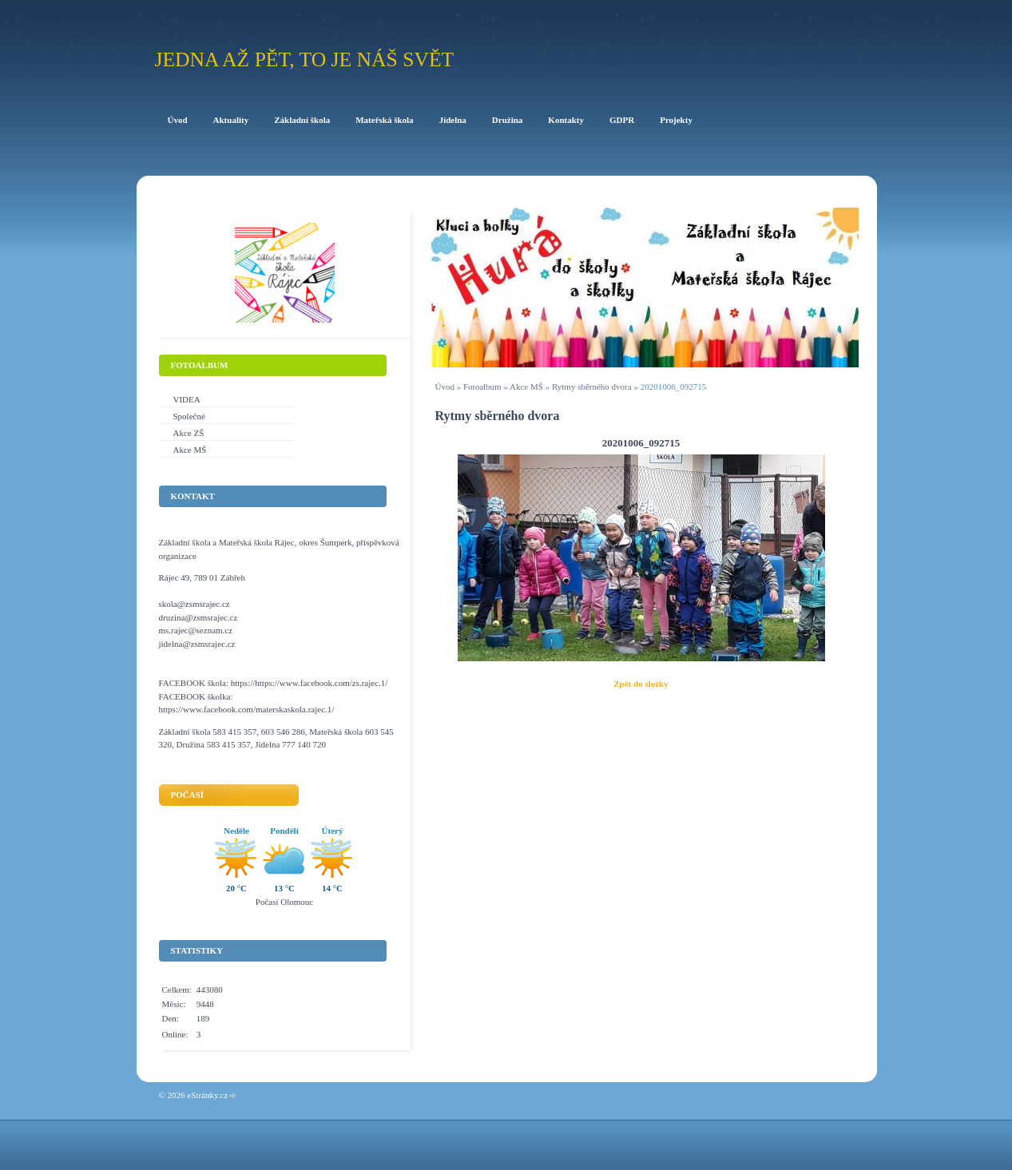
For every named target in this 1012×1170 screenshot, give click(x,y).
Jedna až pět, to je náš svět (304, 59)
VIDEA (186, 399)
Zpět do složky (640, 683)
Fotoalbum (482, 386)
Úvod (444, 386)
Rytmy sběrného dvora (592, 386)
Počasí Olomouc (284, 901)
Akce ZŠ (188, 433)
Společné (189, 416)
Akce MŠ (526, 386)
